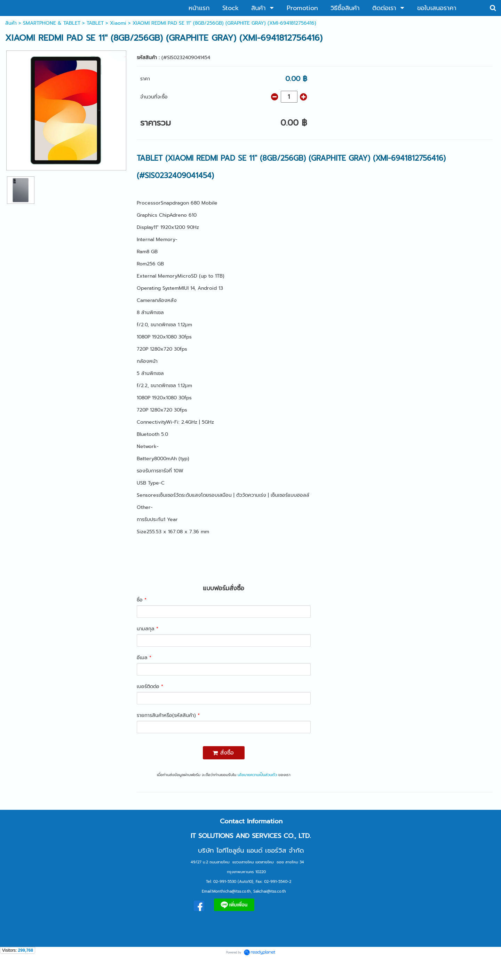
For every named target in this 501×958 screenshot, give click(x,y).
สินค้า (11, 23)
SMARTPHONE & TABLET (51, 23)
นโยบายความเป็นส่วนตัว (257, 775)
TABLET (95, 23)
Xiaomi (118, 23)
